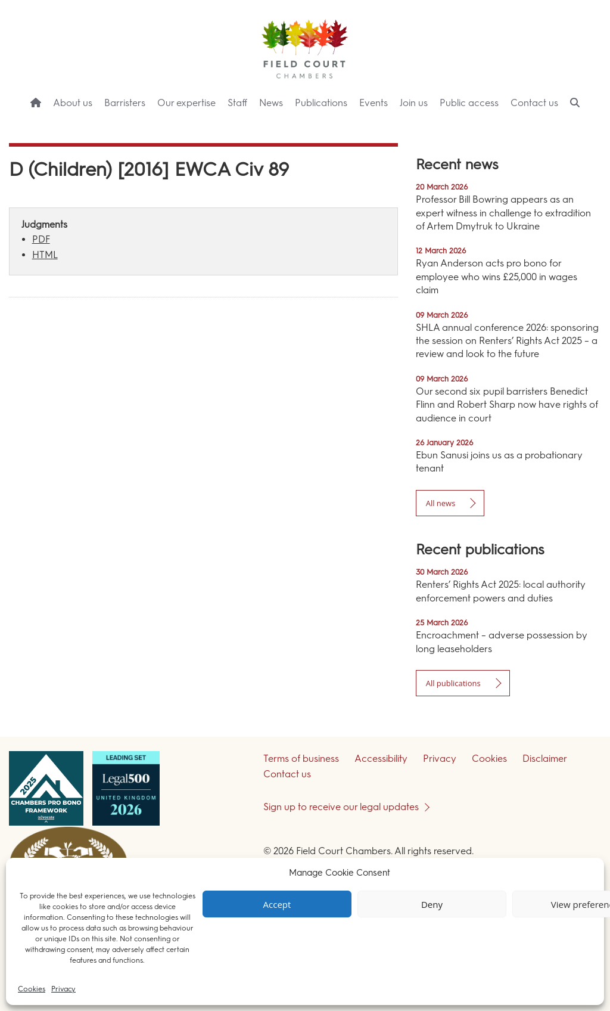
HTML (45, 254)
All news (441, 503)
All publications (453, 683)
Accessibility (380, 758)
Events (373, 102)
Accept (277, 904)
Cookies (31, 989)
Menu (579, 125)
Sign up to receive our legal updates (341, 806)
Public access (469, 102)
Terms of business (301, 758)
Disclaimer (544, 758)
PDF (41, 239)
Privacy (63, 989)
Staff (237, 102)
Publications (321, 102)
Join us (414, 102)
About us (72, 102)
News (271, 102)
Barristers (124, 102)
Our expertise (186, 102)
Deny (432, 904)
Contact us (534, 102)
